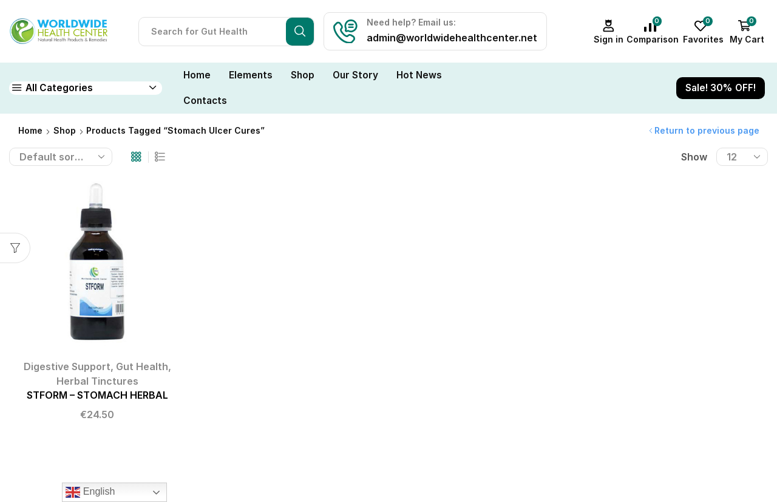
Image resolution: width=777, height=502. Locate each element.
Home (197, 75)
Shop (302, 75)
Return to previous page (706, 130)
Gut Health (142, 366)
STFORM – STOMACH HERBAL (97, 395)
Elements (251, 75)
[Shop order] (60, 157)
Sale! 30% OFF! (720, 88)
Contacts (205, 100)
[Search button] (300, 32)
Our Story (355, 75)
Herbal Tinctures (97, 381)
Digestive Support (67, 366)
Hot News (419, 75)
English (90, 492)
